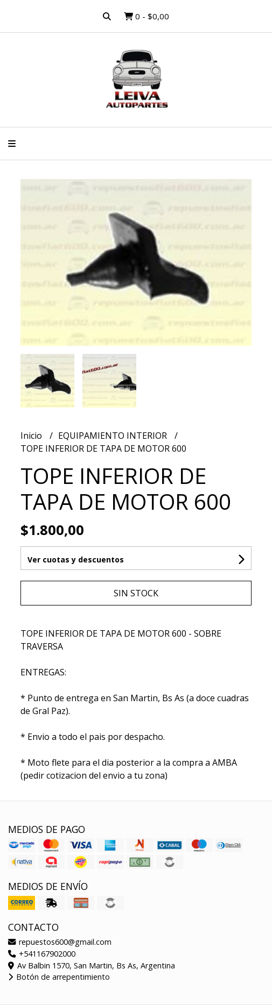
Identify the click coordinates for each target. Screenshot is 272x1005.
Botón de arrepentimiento (59, 977)
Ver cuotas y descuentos (75, 559)
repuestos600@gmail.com (59, 942)
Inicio (32, 435)
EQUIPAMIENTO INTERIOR (113, 435)
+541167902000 (41, 954)
